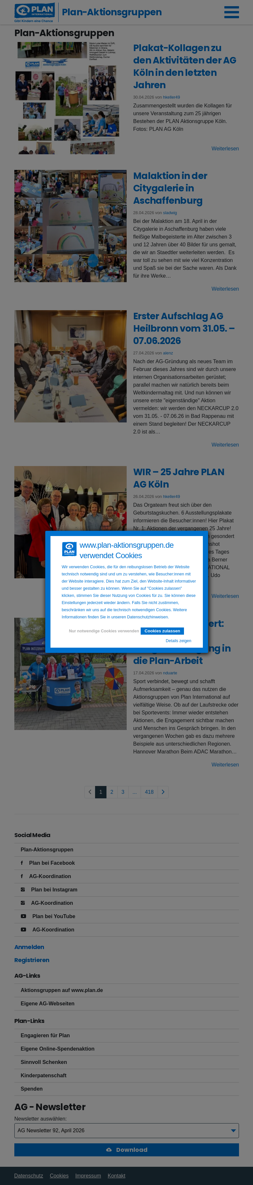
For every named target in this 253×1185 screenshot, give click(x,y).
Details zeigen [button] (178, 641)
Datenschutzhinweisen (147, 617)
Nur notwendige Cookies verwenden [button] (104, 631)
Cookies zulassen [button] (162, 630)
